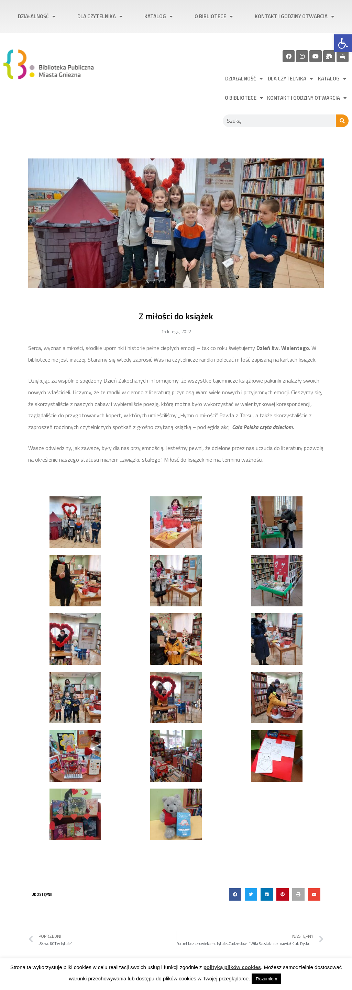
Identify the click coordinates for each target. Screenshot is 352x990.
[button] (235, 894)
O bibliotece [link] (214, 17)
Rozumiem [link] (266, 978)
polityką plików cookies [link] (232, 967)
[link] (343, 43)
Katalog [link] (158, 17)
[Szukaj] (342, 120)
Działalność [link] (36, 17)
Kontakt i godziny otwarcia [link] (294, 17)
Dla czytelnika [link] (99, 17)
